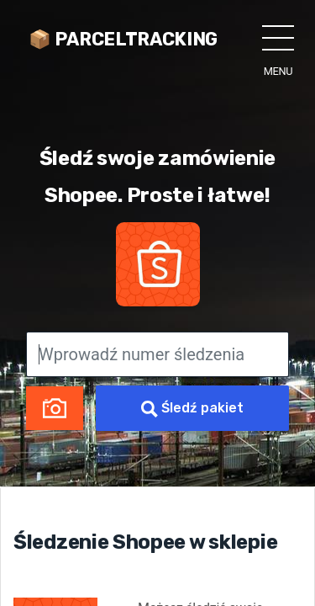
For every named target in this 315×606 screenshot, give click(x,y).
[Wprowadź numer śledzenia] (157, 354)
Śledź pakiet (192, 408)
